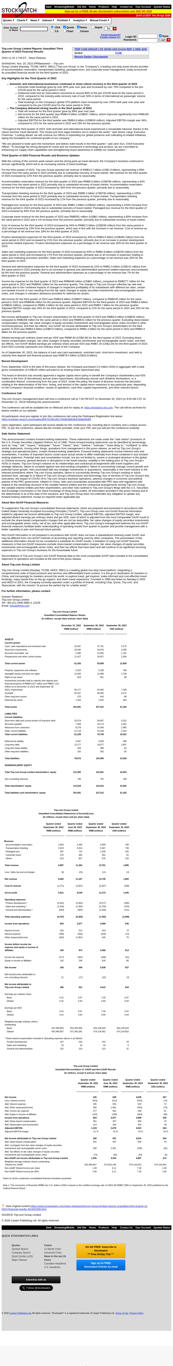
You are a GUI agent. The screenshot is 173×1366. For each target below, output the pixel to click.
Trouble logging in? (110, 37)
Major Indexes (19, 1260)
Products (103, 6)
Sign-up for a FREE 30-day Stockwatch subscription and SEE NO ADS (108, 11)
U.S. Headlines (52, 1267)
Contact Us (126, 6)
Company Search (21, 1252)
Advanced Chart (53, 1252)
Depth (98, 27)
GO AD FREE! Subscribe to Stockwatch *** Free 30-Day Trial (100, 1251)
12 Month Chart (52, 1249)
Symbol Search (20, 1249)
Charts (22, 21)
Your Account (143, 6)
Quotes (9, 21)
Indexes (48, 21)
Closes (84, 31)
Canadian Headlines (55, 1263)
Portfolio (64, 21)
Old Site (81, 6)
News (35, 21)
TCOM (118, 53)
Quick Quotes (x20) (22, 1256)
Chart (69, 31)
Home (92, 6)
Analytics (80, 21)
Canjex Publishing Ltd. (21, 1313)
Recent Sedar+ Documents (91, 56)
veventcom (17, 419)
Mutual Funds (100, 21)
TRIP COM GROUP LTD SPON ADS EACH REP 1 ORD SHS (110, 49)
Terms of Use (121, 1313)
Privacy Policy (136, 1313)
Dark (48, 6)
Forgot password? (111, 35)
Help (114, 6)
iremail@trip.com (20, 605)
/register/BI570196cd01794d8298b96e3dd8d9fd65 (61, 419)
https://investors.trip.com (98, 407)
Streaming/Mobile (64, 6)
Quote (70, 27)
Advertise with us (36, 1279)
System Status (162, 6)
